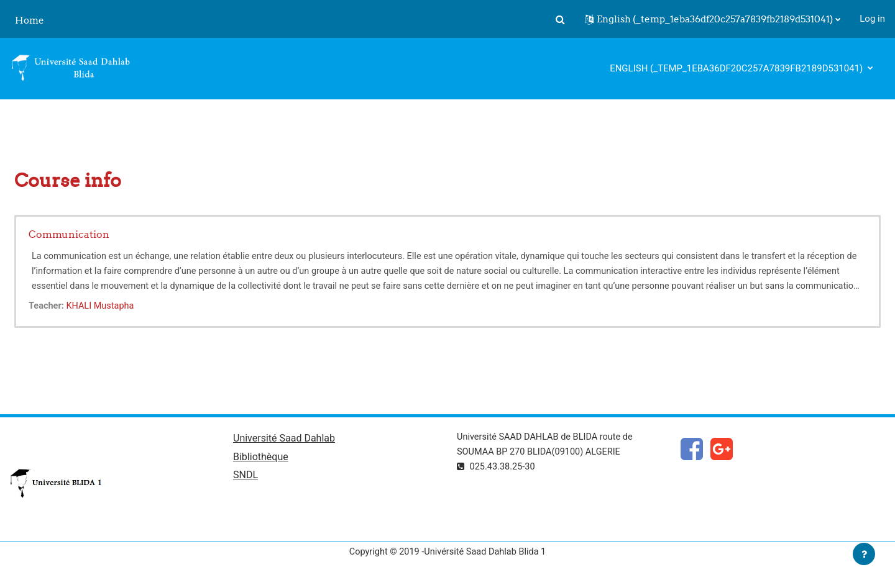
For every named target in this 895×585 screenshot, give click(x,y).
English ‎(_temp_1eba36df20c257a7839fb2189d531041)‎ (737, 68)
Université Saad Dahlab (284, 439)
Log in (872, 18)
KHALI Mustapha (103, 306)
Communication (69, 234)
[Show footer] (864, 554)
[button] (560, 19)
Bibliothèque (260, 458)
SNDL (245, 477)
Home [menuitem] (29, 20)
